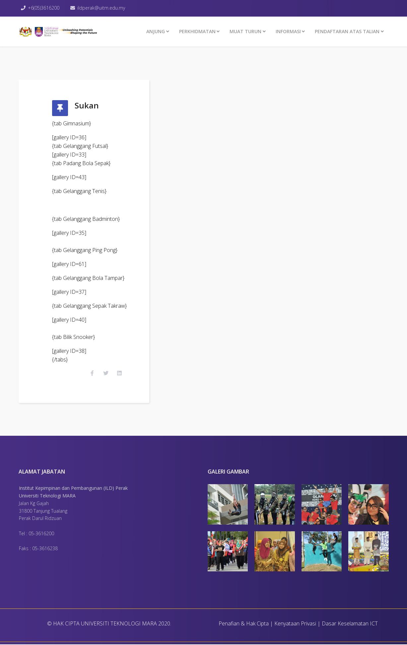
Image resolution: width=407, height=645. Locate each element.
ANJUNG (155, 31)
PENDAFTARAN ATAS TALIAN (347, 31)
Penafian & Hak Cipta (244, 624)
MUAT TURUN (245, 31)
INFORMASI (288, 31)
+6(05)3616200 (44, 8)
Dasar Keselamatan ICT (350, 624)
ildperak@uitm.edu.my (101, 8)
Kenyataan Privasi (295, 624)
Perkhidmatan (197, 31)
